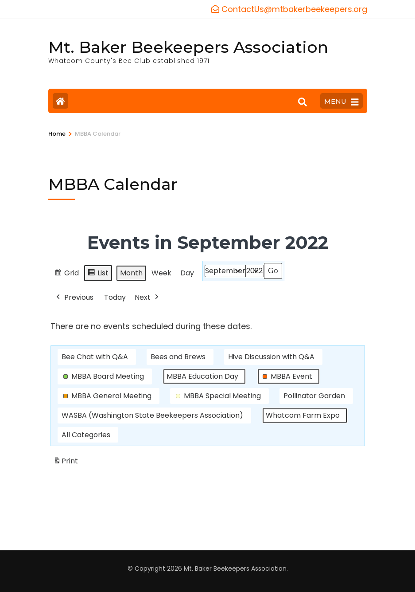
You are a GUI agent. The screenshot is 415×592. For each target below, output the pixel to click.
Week (161, 273)
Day (187, 273)
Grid (66, 274)
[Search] (302, 102)
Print (65, 462)
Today (115, 297)
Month (131, 273)
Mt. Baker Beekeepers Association (188, 47)
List (98, 274)
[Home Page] (60, 101)
